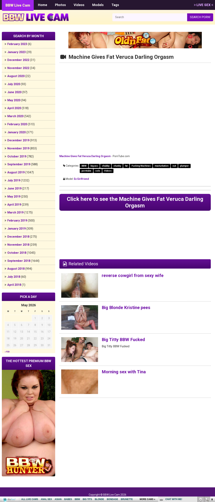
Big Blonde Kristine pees (126, 307)
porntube (86, 171)
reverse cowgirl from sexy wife (132, 275)
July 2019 (13, 180)
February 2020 (17, 124)
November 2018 (18, 244)
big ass (94, 166)
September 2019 (18, 164)
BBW (84, 166)
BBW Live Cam (17, 5)
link (212, 444)
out (174, 166)
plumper (184, 166)
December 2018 (18, 236)
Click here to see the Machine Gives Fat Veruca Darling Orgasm (135, 202)
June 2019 (14, 188)
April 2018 (14, 285)
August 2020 (16, 76)
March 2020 (15, 116)
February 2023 (17, 44)
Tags (115, 5)
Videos (79, 5)
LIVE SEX (203, 5)
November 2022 (18, 68)
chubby (105, 166)
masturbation (161, 166)
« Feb (7, 352)
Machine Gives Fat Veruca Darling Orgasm (85, 156)
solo (97, 171)
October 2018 (16, 252)
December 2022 (18, 60)
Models (98, 5)
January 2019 (16, 228)
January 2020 (16, 132)
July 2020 (13, 84)
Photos (60, 5)
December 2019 (18, 140)
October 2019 (16, 156)
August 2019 (16, 172)
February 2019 (17, 220)
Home (42, 5)
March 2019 (15, 212)
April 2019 (14, 204)
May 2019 (13, 196)
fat (126, 166)
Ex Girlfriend (81, 178)
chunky (117, 166)
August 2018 (16, 268)
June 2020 (14, 92)
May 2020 (13, 100)
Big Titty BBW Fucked (123, 339)
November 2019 (18, 148)
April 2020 (14, 108)
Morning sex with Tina (124, 371)
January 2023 (16, 52)
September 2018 (18, 261)
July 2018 (13, 276)
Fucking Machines (141, 166)
